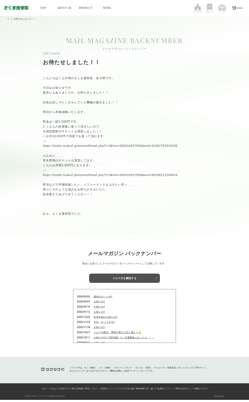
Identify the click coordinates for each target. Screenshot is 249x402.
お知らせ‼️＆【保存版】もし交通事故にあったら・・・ (124, 339)
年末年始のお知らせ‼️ (105, 319)
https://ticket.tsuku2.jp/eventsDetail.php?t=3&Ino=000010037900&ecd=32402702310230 (110, 145)
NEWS (107, 7)
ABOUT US (64, 7)
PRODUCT (85, 7)
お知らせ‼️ (99, 303)
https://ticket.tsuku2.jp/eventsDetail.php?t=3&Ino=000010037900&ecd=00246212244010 (110, 175)
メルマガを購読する (124, 278)
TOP (43, 7)
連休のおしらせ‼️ (103, 298)
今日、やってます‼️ (104, 324)
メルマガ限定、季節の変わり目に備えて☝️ (117, 334)
